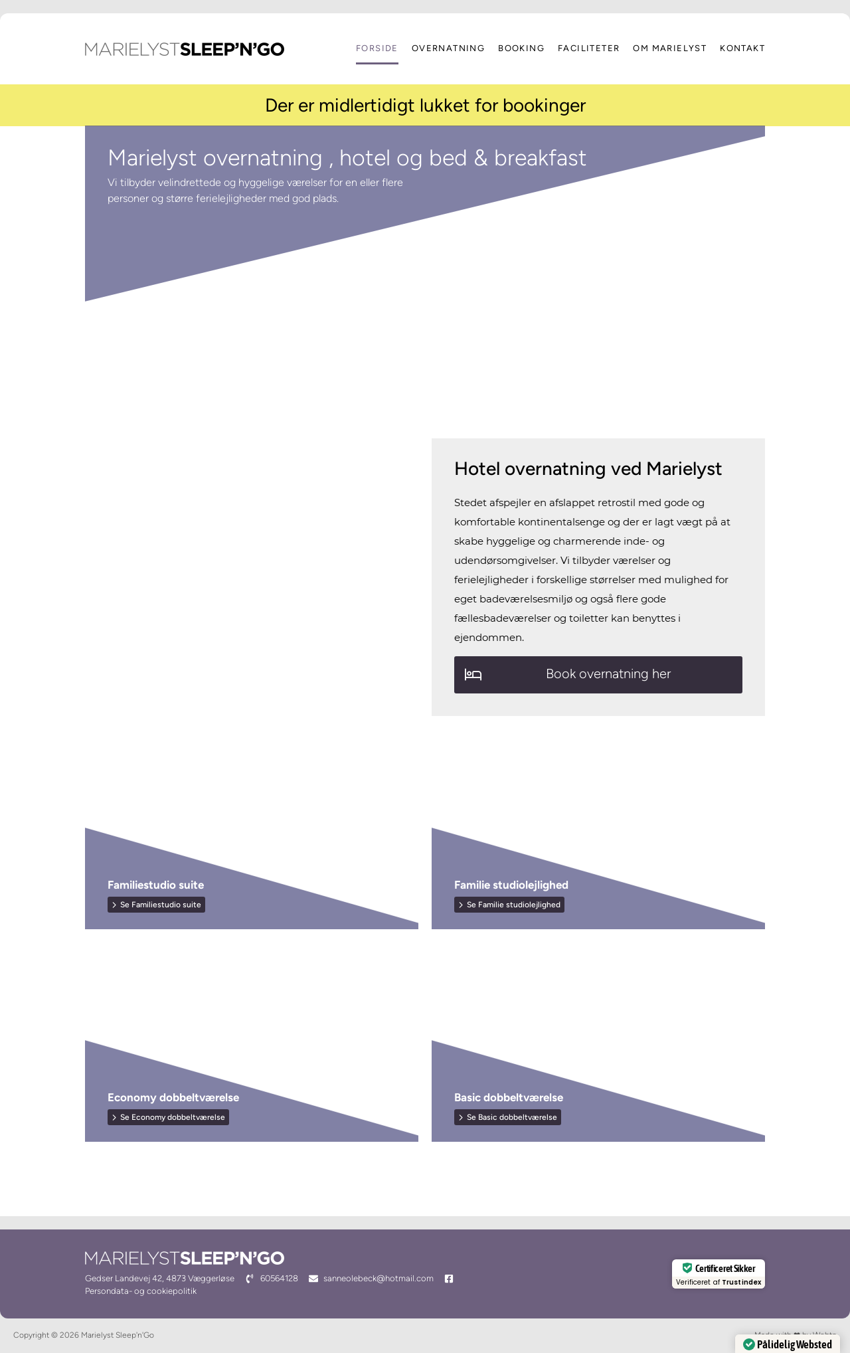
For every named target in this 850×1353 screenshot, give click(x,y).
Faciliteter (589, 49)
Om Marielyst (670, 49)
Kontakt (742, 49)
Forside (377, 49)
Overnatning (448, 49)
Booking (521, 49)
